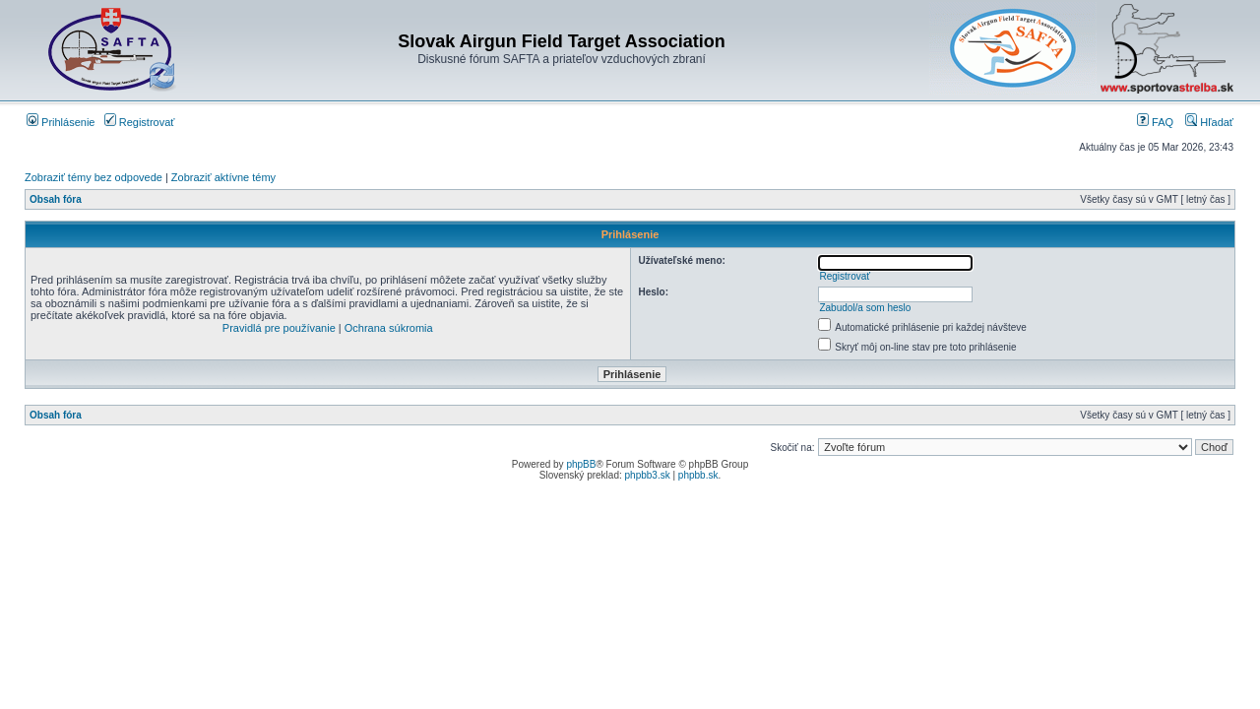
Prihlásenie (60, 122)
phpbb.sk (698, 475)
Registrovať (139, 122)
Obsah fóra (56, 199)
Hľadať (1209, 122)
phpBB (581, 464)
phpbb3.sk (647, 475)
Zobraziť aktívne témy (223, 177)
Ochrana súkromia (389, 328)
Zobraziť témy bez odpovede (93, 177)
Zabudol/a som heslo (865, 307)
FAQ (1155, 122)
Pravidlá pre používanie (279, 328)
